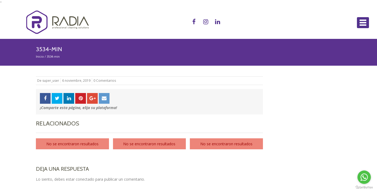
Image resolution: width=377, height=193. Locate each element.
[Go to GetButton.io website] (364, 187)
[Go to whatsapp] (364, 177)
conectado (85, 179)
